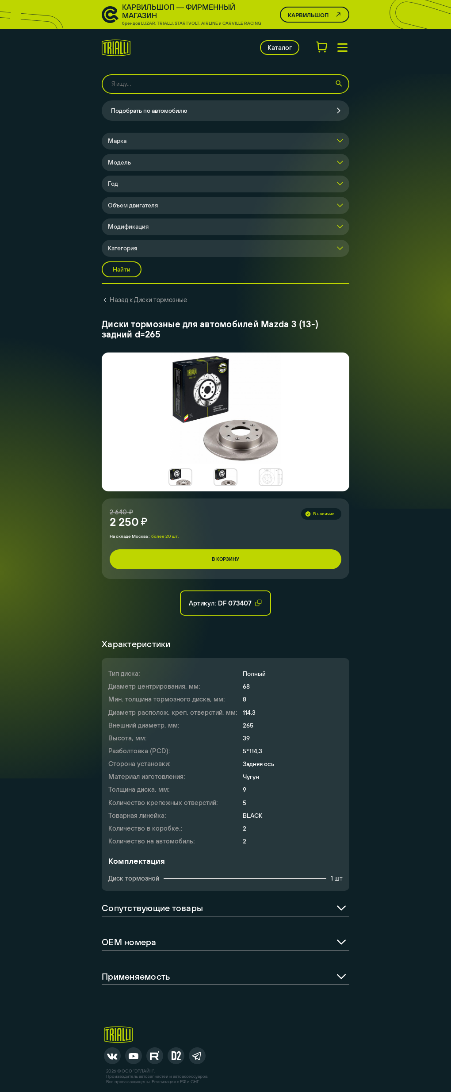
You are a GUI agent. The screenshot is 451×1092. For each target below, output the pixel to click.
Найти (121, 269)
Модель (119, 162)
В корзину (225, 559)
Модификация (128, 226)
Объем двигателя (133, 205)
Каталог (280, 47)
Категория (122, 248)
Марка (117, 140)
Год (113, 183)
